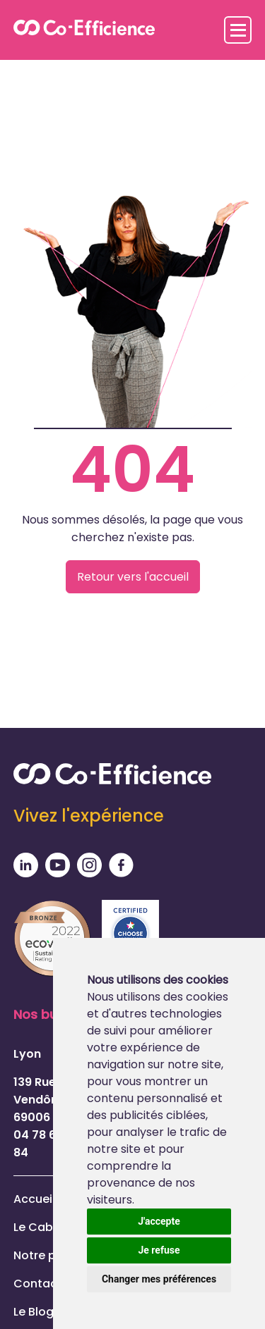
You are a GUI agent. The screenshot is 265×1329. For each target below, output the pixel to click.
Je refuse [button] (158, 1250)
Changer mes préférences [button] (159, 1279)
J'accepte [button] (159, 1221)
